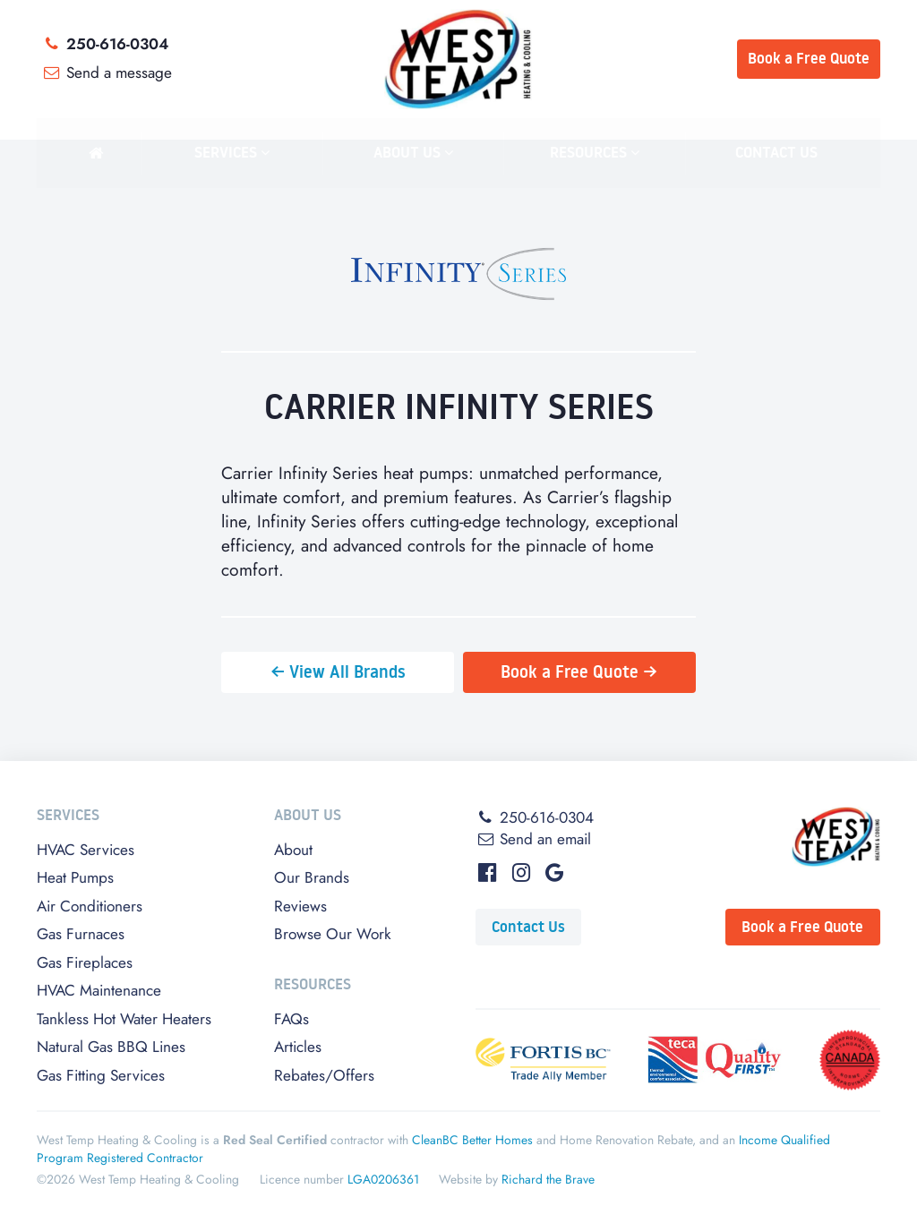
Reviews (300, 906)
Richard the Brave (548, 1179)
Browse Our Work (332, 934)
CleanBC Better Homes (472, 1140)
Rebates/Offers (324, 1075)
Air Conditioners (89, 906)
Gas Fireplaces (85, 962)
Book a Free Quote (802, 926)
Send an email (533, 839)
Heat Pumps (75, 877)
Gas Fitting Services (101, 1075)
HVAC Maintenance (99, 990)
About (293, 849)
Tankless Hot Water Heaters (124, 1019)
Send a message (106, 72)
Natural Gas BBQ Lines (111, 1046)
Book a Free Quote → (579, 671)
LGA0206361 (383, 1179)
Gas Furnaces (80, 934)
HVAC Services (85, 849)
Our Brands (311, 877)
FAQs (291, 1019)
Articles (297, 1046)
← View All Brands (338, 671)
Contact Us (528, 926)
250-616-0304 (104, 44)
